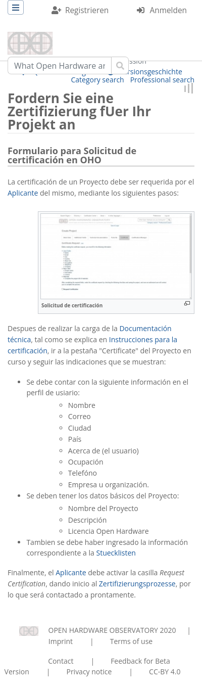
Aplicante (23, 193)
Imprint (60, 641)
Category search (97, 79)
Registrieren (87, 10)
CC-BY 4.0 (164, 671)
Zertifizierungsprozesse (137, 583)
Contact (60, 661)
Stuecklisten (115, 553)
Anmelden (168, 10)
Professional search (162, 79)
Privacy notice (89, 671)
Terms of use (131, 641)
